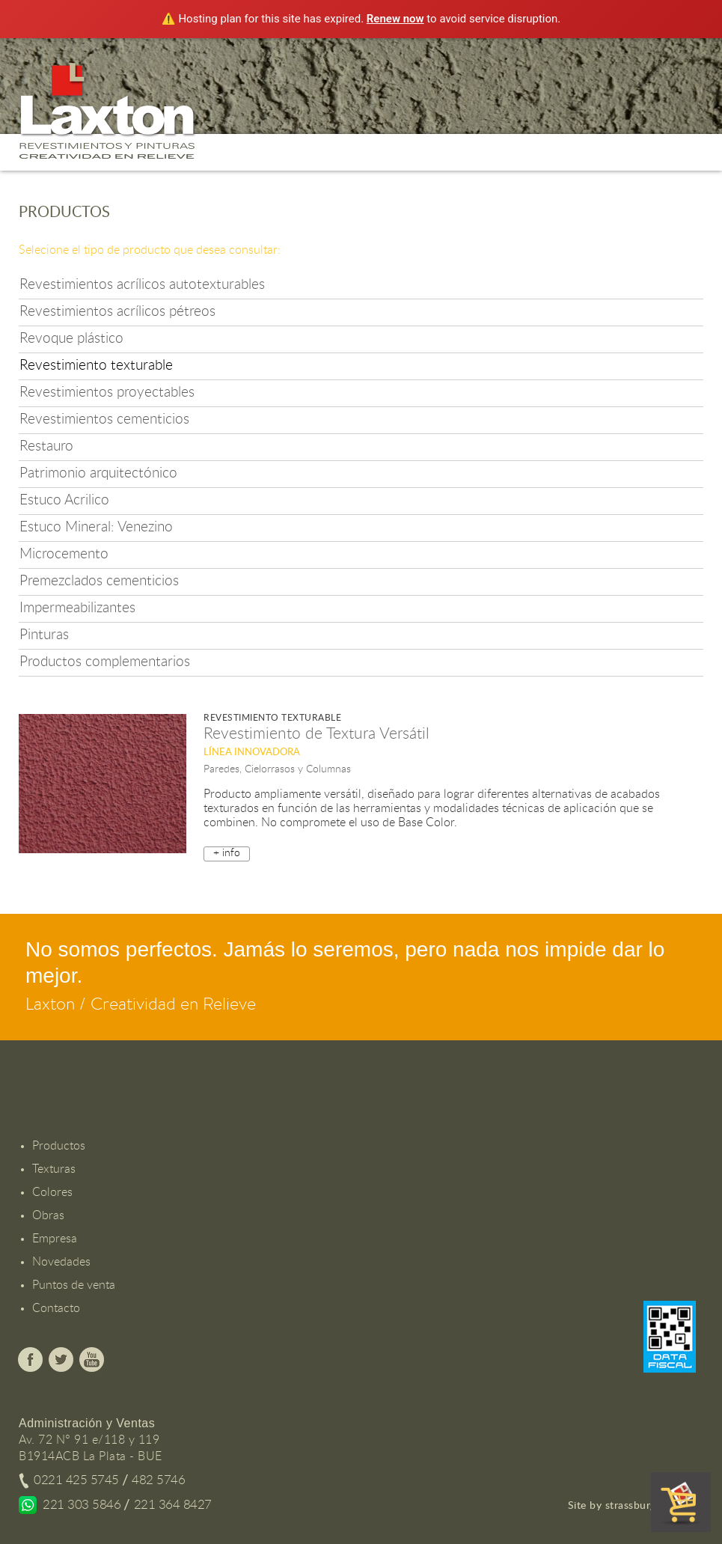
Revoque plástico (71, 339)
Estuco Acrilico (64, 500)
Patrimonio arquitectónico (98, 473)
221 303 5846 (81, 1504)
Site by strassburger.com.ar (635, 1506)
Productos (58, 1146)
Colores (52, 1192)
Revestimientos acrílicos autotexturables (142, 285)
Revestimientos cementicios (104, 419)
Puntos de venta (73, 1285)
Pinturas (44, 635)
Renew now (395, 18)
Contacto (56, 1308)
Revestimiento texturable (96, 365)
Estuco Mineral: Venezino (96, 527)
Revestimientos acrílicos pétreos (117, 312)
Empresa (54, 1239)
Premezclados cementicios (99, 581)
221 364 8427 (173, 1504)
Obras (48, 1215)
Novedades (61, 1262)
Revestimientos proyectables (107, 392)
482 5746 (158, 1480)
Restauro (46, 446)
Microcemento (63, 554)
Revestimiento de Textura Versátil (316, 734)
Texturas (54, 1169)
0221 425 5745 (76, 1480)
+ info (226, 853)
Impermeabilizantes (77, 608)
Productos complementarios (104, 662)
